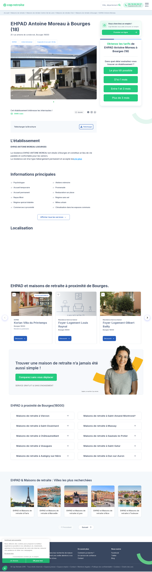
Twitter (113, 556)
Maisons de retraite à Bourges (86, 13)
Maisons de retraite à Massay (100, 425)
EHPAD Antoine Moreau (107, 13)
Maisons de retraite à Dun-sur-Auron (104, 456)
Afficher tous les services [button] (53, 217)
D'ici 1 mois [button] (120, 79)
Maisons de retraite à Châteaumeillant (37, 436)
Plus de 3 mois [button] (120, 97)
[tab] (53, 101)
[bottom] (14, 294)
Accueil (6, 13)
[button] (88, 112)
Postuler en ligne (121, 32)
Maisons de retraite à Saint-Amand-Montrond (109, 415)
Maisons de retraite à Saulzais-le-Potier (105, 436)
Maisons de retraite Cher (65, 13)
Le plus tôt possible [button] (120, 70)
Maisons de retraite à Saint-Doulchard (37, 425)
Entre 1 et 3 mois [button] (121, 88)
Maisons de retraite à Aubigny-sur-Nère (39, 456)
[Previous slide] (5, 317)
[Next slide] (147, 317)
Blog (113, 559)
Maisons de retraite (18, 13)
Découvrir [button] (20, 338)
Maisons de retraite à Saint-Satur (102, 446)
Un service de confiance (87, 556)
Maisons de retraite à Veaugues (34, 446)
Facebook (115, 553)
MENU (147, 6)
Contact (80, 559)
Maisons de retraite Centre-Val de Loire (40, 13)
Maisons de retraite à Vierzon (33, 415)
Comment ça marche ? (86, 553)
